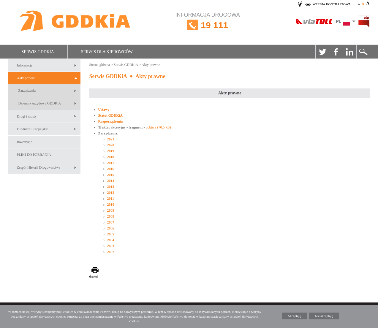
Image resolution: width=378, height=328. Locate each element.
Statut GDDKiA (110, 115)
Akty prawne (26, 78)
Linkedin (349, 51)
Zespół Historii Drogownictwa (39, 167)
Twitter (322, 51)
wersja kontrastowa (332, 4)
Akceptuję (294, 316)
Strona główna (99, 65)
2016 (110, 169)
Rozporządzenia (110, 121)
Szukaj (363, 51)
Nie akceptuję (324, 316)
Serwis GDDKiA (38, 52)
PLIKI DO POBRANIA (34, 155)
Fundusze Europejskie (32, 129)
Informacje (25, 65)
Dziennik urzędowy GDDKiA (39, 103)
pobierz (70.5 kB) (158, 127)
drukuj (93, 276)
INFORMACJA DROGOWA (207, 25)
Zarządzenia (27, 90)
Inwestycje (24, 142)
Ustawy (104, 109)
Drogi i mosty (27, 116)
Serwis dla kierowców (107, 52)
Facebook (336, 51)
